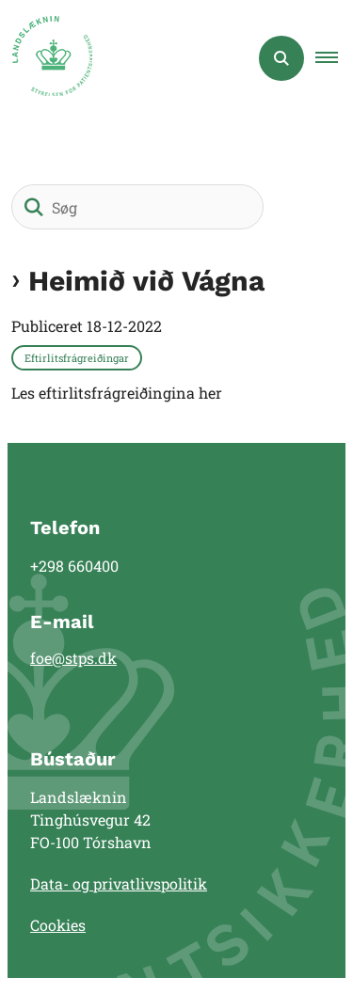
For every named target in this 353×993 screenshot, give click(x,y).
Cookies (58, 925)
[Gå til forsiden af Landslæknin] (46, 58)
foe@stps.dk (73, 658)
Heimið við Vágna (146, 281)
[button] (334, 58)
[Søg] (137, 206)
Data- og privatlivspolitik (118, 883)
